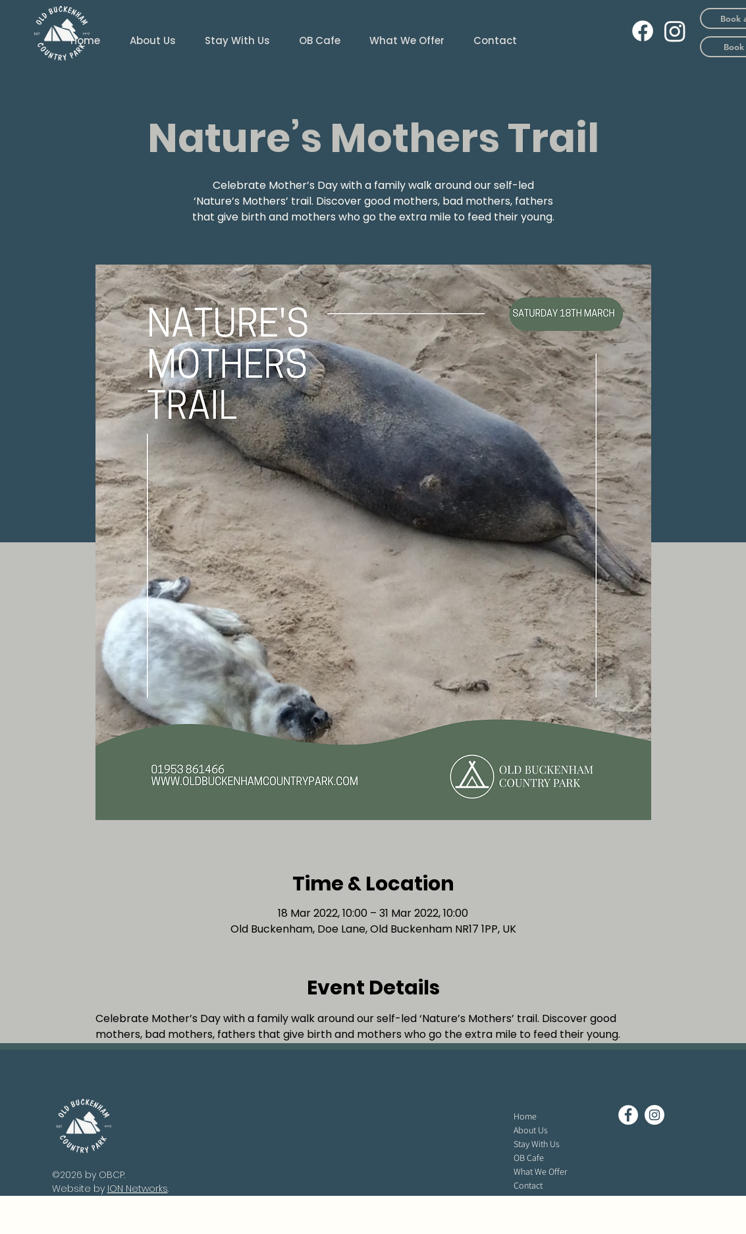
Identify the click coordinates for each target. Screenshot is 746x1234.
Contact (528, 1185)
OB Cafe (529, 1158)
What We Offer (541, 1171)
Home (525, 1116)
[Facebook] (642, 31)
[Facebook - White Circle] (628, 1115)
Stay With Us (537, 1144)
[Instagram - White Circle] (654, 1115)
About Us (531, 1130)
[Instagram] (675, 31)
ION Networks (137, 1188)
